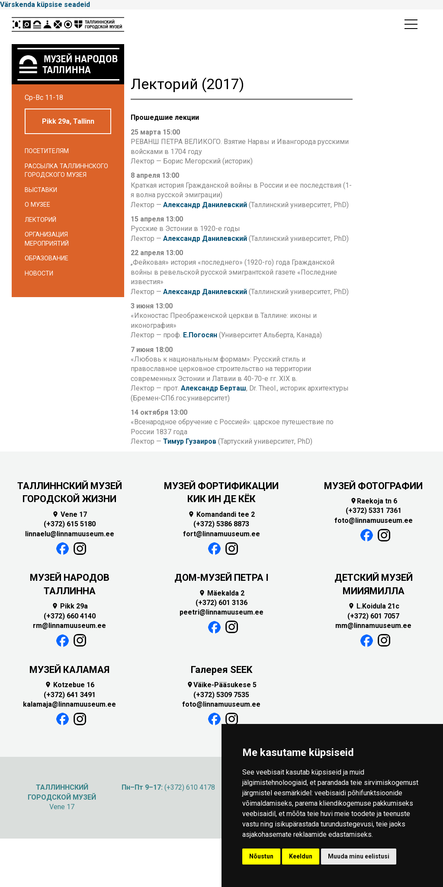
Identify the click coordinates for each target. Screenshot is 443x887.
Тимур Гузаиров (189, 441)
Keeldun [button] (300, 856)
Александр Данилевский (205, 205)
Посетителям (47, 151)
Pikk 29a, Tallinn (68, 121)
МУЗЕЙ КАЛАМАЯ (69, 669)
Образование (46, 258)
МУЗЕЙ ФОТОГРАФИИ (373, 485)
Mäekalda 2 (221, 593)
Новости (39, 273)
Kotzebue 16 (69, 685)
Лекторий (40, 220)
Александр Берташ (213, 388)
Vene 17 (69, 514)
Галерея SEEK (221, 669)
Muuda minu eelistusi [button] (358, 856)
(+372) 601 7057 (373, 616)
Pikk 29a (69, 606)
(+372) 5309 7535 (221, 695)
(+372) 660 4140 (70, 616)
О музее (37, 204)
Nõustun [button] (261, 856)
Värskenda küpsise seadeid (45, 4)
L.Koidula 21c (373, 606)
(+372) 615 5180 (70, 524)
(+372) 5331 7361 (373, 510)
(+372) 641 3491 (70, 695)
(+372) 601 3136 (221, 603)
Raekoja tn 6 (373, 501)
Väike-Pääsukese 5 (221, 685)
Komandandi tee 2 (221, 514)
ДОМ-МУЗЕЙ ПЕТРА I (221, 577)
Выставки (41, 190)
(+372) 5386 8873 (221, 524)
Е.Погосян (200, 335)
